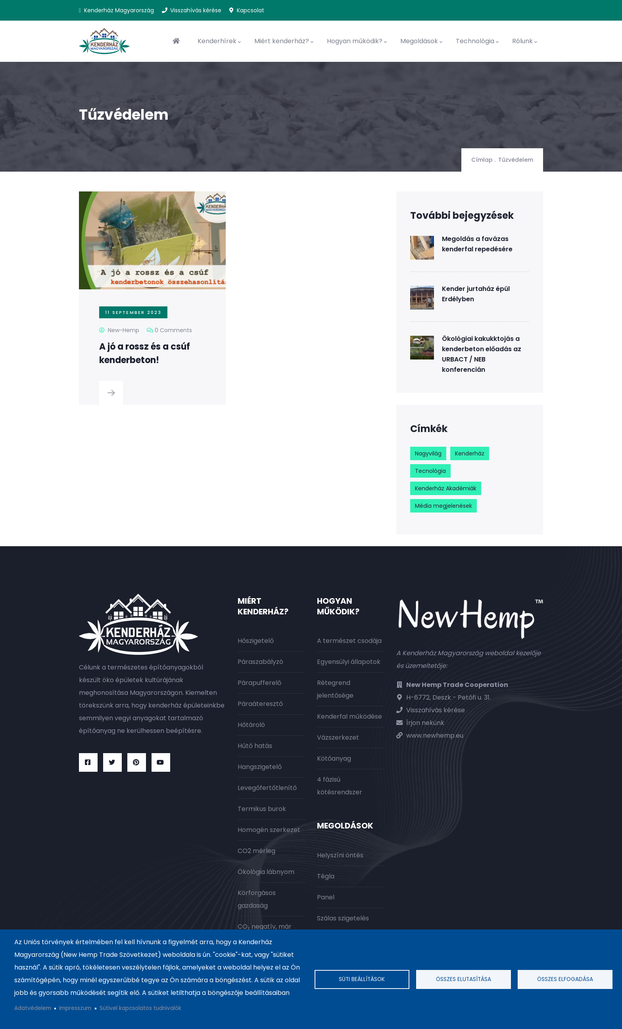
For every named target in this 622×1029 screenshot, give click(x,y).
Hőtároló (251, 724)
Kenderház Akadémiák (445, 488)
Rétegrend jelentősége (335, 689)
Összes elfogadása (565, 979)
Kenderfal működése (349, 716)
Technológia (477, 41)
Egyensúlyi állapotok (348, 661)
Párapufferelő (259, 682)
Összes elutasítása (463, 979)
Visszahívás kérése (195, 10)
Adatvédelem (32, 1008)
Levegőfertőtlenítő (267, 787)
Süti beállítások (362, 979)
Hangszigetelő (260, 766)
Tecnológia (430, 471)
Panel (325, 897)
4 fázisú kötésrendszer (339, 786)
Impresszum (75, 1008)
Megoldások (421, 41)
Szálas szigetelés (343, 918)
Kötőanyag (334, 758)
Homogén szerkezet (269, 829)
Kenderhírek (219, 41)
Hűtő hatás (255, 745)
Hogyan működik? (357, 41)
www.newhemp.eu (434, 735)
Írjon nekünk (425, 722)
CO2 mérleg (256, 850)
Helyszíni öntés (340, 855)
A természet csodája (349, 640)
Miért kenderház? (283, 41)
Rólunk (524, 41)
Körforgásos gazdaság (257, 899)
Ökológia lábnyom (266, 871)
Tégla (325, 876)
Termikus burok (262, 808)
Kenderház (469, 453)
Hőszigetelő (256, 640)
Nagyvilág (428, 453)
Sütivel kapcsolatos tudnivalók (140, 1008)
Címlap (482, 160)
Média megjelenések (443, 506)
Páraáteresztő (260, 703)
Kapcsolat (250, 10)
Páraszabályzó (260, 661)
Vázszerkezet (338, 737)
